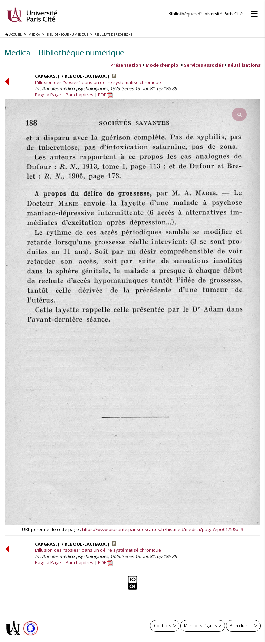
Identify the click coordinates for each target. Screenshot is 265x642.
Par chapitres (80, 95)
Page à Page (48, 95)
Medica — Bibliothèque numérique (64, 52)
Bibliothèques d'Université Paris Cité (205, 14)
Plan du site (241, 625)
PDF (105, 95)
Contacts (162, 625)
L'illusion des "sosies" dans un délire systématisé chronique (98, 82)
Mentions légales (200, 625)
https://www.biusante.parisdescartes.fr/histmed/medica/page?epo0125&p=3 (162, 529)
